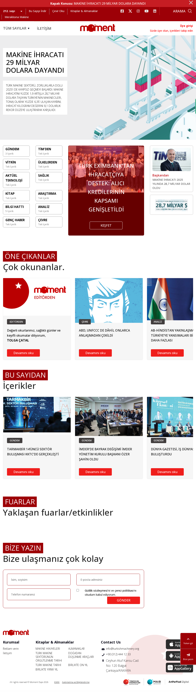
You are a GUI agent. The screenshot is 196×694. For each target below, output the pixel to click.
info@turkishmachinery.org (122, 651)
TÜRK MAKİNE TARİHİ (48, 668)
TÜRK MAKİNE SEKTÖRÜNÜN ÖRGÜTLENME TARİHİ (49, 659)
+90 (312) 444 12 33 (118, 657)
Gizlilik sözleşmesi (96, 593)
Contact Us (111, 645)
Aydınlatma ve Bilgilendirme (75, 685)
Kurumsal (11, 645)
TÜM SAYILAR (17, 28)
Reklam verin (11, 651)
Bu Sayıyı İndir (37, 11)
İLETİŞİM (44, 28)
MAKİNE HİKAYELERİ (48, 651)
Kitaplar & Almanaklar (84, 11)
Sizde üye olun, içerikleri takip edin (171, 30)
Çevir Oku (58, 11)
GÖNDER (123, 603)
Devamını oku (23, 356)
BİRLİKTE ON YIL (78, 668)
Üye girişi (186, 26)
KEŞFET (106, 228)
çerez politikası (124, 593)
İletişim (7, 656)
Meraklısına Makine (17, 17)
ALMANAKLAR (76, 651)
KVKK (57, 685)
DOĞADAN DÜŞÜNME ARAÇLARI (81, 658)
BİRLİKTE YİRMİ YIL (47, 672)
